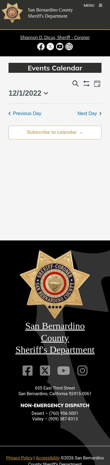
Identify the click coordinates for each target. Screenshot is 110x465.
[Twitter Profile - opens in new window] (50, 46)
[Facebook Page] (28, 371)
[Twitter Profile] (45, 371)
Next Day (89, 113)
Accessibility (48, 458)
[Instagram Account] (82, 371)
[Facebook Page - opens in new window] (41, 46)
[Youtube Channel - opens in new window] (60, 46)
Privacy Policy (19, 458)
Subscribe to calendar (52, 132)
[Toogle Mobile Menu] (93, 5)
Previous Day (25, 113)
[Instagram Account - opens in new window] (69, 46)
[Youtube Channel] (63, 371)
